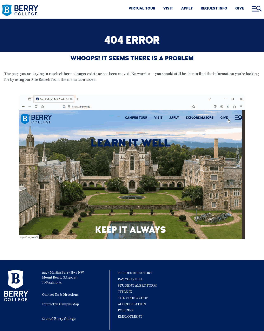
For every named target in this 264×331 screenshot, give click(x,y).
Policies (125, 310)
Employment (130, 316)
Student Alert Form (137, 285)
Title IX (125, 291)
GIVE (239, 9)
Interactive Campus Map (60, 304)
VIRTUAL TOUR (141, 9)
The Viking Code (133, 298)
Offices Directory (135, 273)
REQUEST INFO (214, 9)
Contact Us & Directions (60, 294)
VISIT (168, 9)
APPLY (187, 9)
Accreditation (132, 304)
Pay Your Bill (130, 279)
